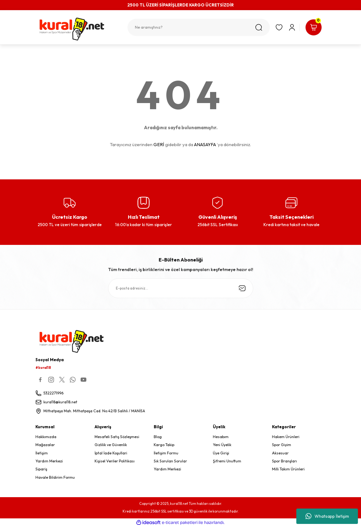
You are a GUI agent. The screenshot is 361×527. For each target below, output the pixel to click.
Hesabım (221, 436)
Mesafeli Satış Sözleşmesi (117, 436)
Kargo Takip (164, 445)
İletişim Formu (166, 453)
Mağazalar (45, 445)
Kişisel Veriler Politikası (115, 461)
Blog (158, 436)
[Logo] (78, 29)
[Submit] (242, 288)
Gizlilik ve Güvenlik (111, 445)
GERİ (158, 144)
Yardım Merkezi (49, 461)
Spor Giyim (281, 445)
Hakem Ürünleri (285, 436)
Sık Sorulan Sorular (170, 461)
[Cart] (313, 27)
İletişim (41, 453)
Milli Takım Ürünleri (288, 469)
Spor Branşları (284, 461)
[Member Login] (291, 27)
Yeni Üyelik (222, 445)
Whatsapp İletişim (327, 516)
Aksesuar (280, 453)
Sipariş (41, 469)
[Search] (198, 27)
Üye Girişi (221, 453)
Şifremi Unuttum (227, 461)
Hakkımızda (45, 436)
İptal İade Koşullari (111, 453)
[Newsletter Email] (180, 288)
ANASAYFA (205, 144)
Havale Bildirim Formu (55, 477)
